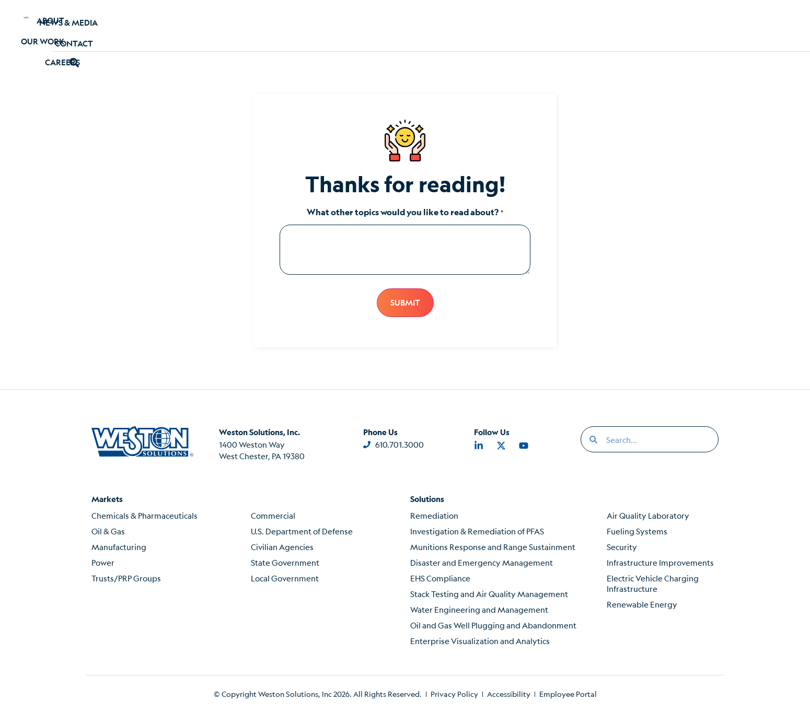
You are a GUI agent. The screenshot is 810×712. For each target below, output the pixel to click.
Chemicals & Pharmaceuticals (144, 515)
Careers (286, 25)
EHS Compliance (440, 577)
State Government (285, 562)
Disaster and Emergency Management (481, 562)
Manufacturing (118, 546)
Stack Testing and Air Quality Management (489, 593)
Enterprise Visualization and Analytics (480, 640)
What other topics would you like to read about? (405, 212)
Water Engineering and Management (479, 609)
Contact (615, 25)
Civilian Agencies (282, 546)
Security (622, 546)
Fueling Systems (637, 530)
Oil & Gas (108, 530)
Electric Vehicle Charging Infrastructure (653, 583)
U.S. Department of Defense (302, 530)
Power (102, 562)
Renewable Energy (642, 604)
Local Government (285, 577)
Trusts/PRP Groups (126, 577)
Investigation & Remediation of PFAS (477, 530)
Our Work (216, 25)
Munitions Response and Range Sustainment (492, 546)
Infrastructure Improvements (660, 562)
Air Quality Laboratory (648, 515)
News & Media (535, 25)
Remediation (434, 515)
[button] (668, 25)
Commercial (273, 515)
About (149, 25)
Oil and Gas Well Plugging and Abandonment (493, 624)
